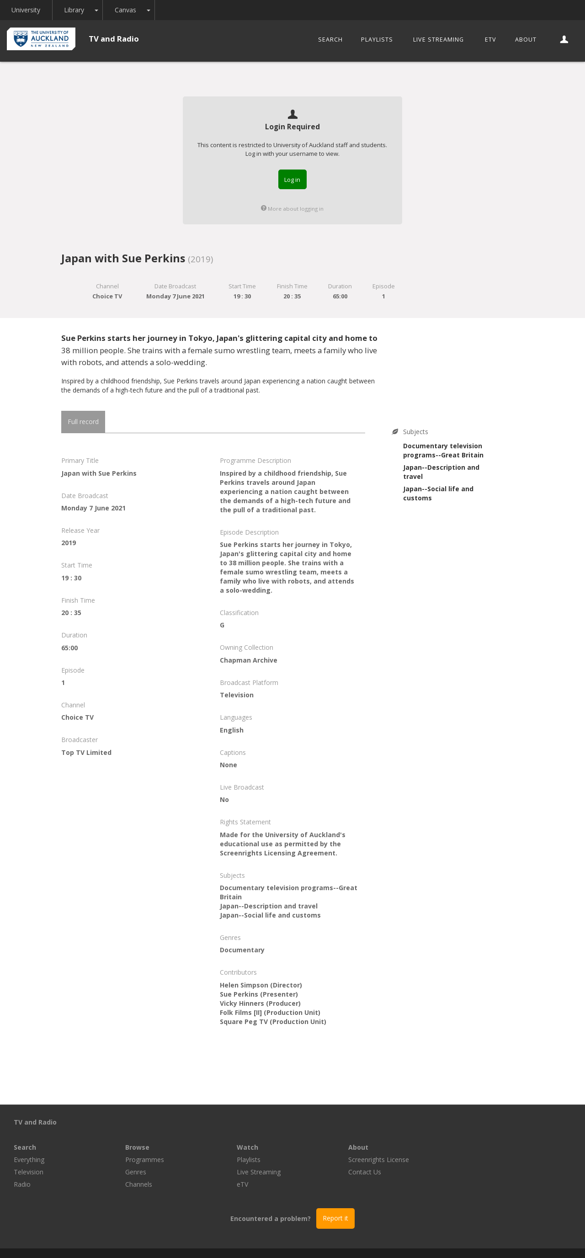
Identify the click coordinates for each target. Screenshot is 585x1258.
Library (75, 9)
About (526, 39)
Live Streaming (438, 39)
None (228, 764)
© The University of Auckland (302, 1240)
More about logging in (292, 208)
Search (330, 39)
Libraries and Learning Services (201, 1240)
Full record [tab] (83, 421)
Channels (250, 1159)
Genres (247, 1146)
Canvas (126, 9)
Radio (133, 1159)
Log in (292, 179)
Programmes (256, 1134)
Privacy (366, 1240)
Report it (335, 1193)
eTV (490, 39)
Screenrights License (490, 1134)
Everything (140, 1134)
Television (140, 1146)
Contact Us (476, 1146)
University (26, 9)
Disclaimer (404, 1240)
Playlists (377, 39)
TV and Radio (114, 38)
